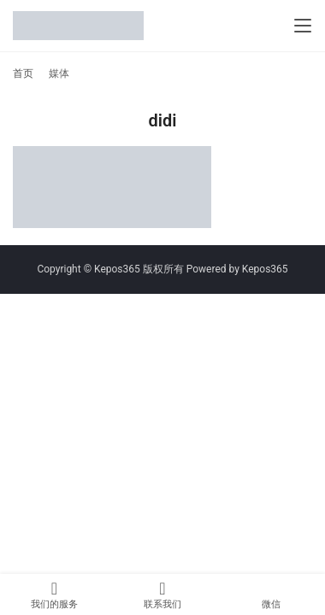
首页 (23, 73)
